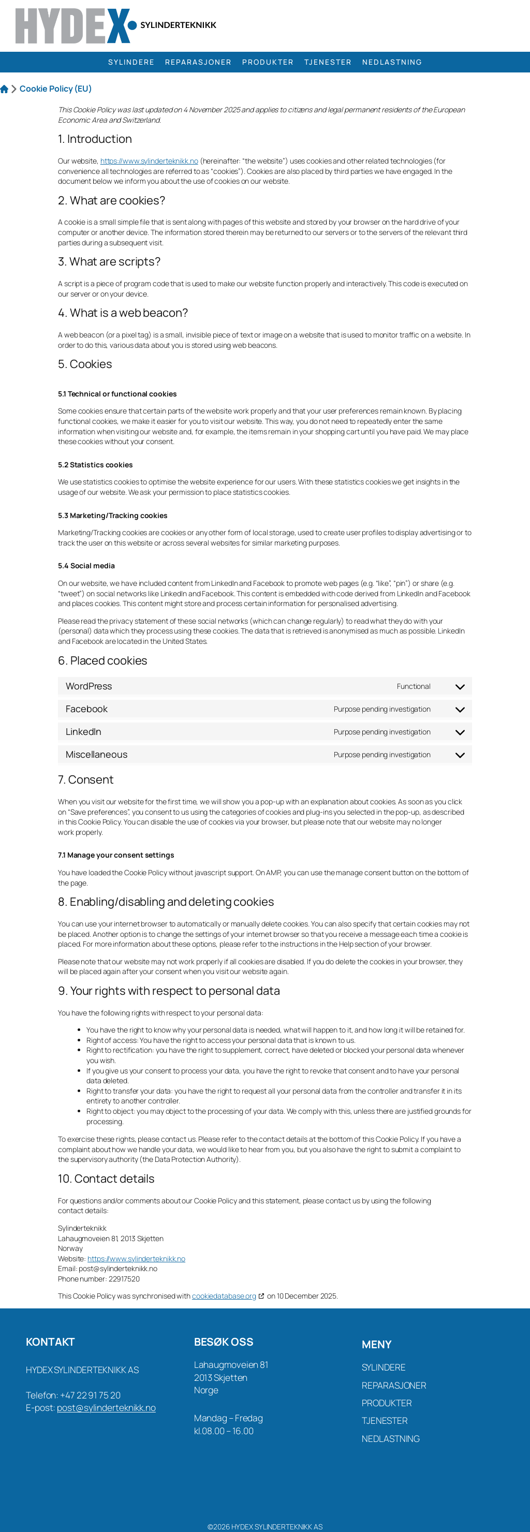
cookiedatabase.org (224, 1296)
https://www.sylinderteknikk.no (149, 161)
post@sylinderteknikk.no (106, 1407)
